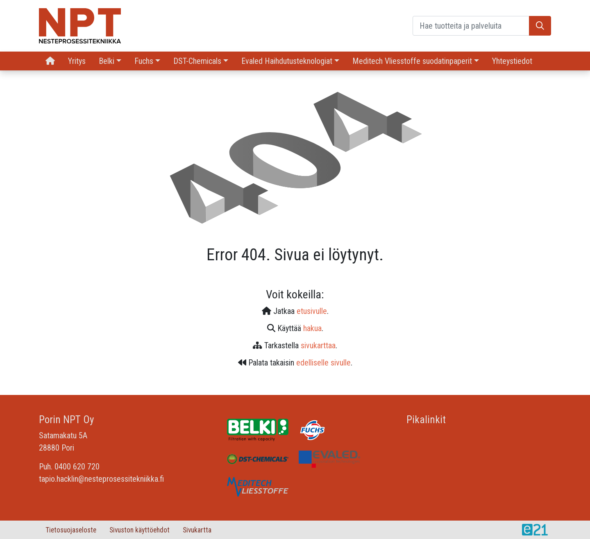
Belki (106, 61)
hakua (312, 328)
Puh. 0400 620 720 (69, 466)
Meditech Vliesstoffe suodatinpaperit (412, 61)
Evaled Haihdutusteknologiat (286, 61)
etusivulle (312, 311)
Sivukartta (197, 530)
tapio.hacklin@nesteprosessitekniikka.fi (101, 479)
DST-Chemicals (197, 61)
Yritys (77, 61)
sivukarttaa (318, 345)
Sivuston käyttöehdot (139, 530)
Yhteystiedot (512, 61)
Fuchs (143, 61)
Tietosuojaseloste (70, 530)
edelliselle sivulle (323, 363)
